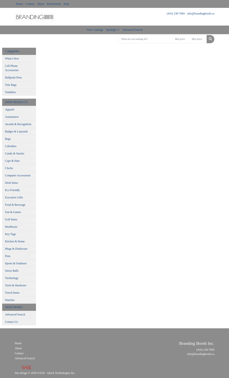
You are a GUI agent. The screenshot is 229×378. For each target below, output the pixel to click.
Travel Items (12, 292)
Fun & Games (13, 212)
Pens (7, 256)
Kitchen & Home (15, 241)
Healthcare (11, 226)
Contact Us (11, 321)
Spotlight (111, 29)
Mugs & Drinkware (16, 248)
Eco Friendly (12, 190)
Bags (8, 138)
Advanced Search (132, 29)
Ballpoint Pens (13, 77)
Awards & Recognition (18, 124)
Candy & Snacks (14, 153)
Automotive (12, 116)
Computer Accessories (18, 175)
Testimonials (54, 3)
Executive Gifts (14, 197)
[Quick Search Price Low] (181, 39)
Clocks (9, 168)
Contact (29, 3)
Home (19, 3)
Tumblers (10, 92)
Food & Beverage (15, 204)
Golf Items (11, 219)
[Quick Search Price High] (198, 39)
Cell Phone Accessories (12, 68)
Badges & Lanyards (16, 131)
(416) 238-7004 (176, 13)
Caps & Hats (12, 160)
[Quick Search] (145, 39)
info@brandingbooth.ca (200, 13)
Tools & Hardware (15, 285)
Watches (10, 300)
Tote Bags (10, 84)
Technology (11, 278)
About (40, 3)
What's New (12, 58)
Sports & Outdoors (16, 263)
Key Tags (10, 234)
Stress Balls (11, 270)
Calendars (10, 146)
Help (66, 3)
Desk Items (11, 182)
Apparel (9, 109)
